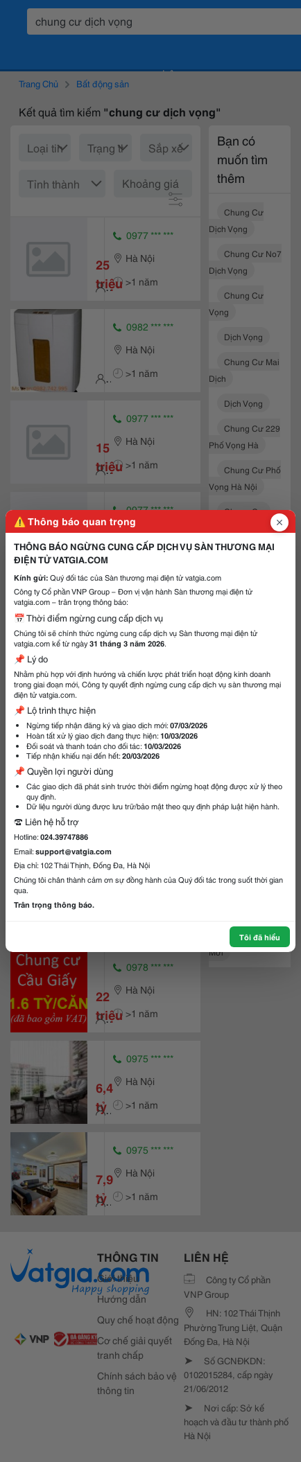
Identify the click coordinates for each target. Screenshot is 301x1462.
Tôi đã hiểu (259, 936)
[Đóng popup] (279, 522)
